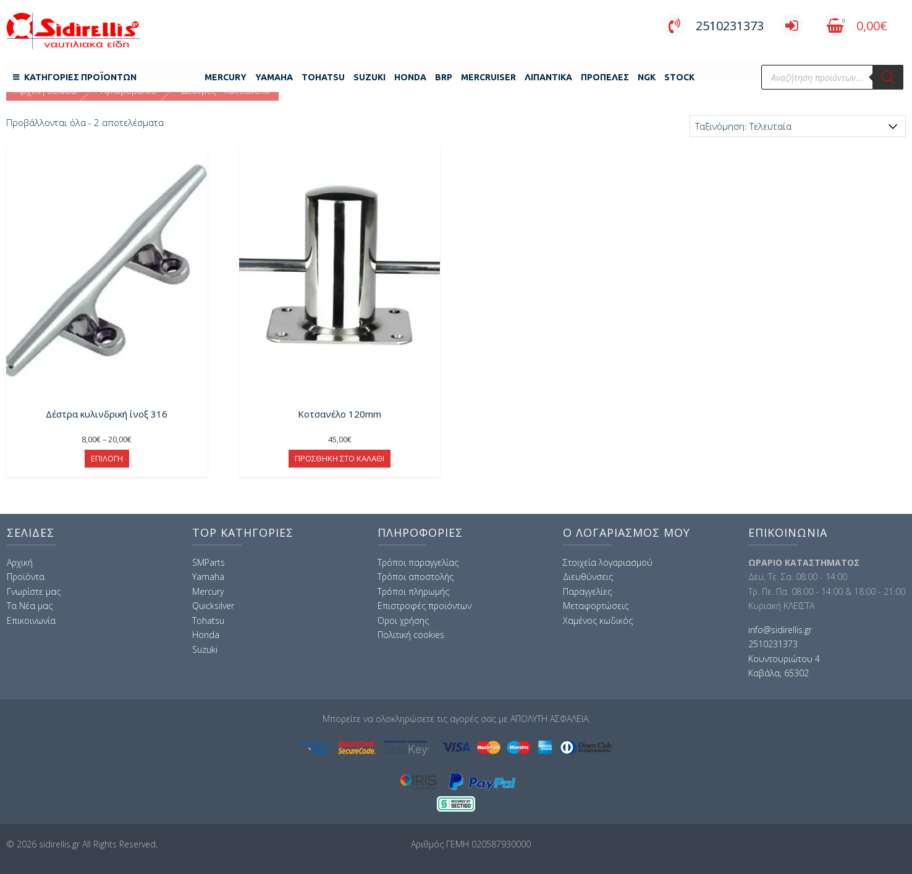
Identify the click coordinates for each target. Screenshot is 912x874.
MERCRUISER (488, 77)
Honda (410, 77)
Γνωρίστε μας (34, 591)
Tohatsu (323, 77)
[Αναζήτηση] (887, 77)
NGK (647, 77)
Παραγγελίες (587, 591)
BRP (443, 77)
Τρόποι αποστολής (416, 576)
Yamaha (274, 77)
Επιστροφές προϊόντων (424, 605)
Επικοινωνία (31, 620)
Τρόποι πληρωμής (413, 591)
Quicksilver (213, 605)
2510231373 (713, 25)
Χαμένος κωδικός (598, 620)
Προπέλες (605, 77)
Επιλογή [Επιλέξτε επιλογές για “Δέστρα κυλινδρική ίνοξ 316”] (107, 458)
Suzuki (369, 77)
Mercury (226, 77)
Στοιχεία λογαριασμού (607, 562)
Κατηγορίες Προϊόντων (80, 77)
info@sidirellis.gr (780, 630)
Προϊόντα (25, 576)
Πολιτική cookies (411, 635)
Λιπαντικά (548, 77)
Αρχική (20, 562)
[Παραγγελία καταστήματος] (798, 126)
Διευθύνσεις (588, 576)
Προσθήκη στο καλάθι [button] (339, 458)
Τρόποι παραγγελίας (418, 562)
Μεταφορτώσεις (595, 605)
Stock (679, 77)
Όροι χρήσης (403, 620)
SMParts (208, 562)
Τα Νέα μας (30, 605)
